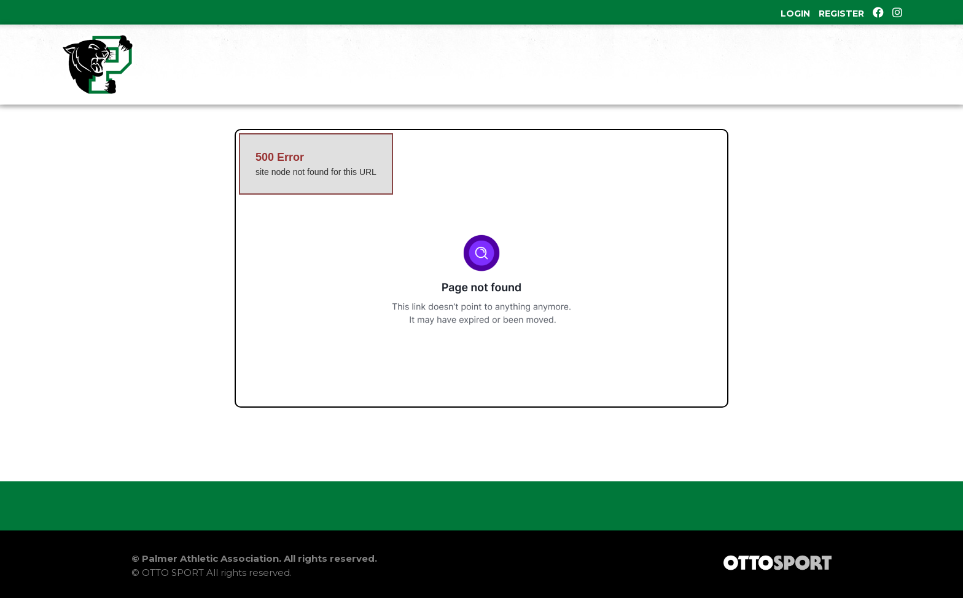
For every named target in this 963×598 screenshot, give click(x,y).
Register (841, 13)
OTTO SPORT (173, 572)
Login (795, 13)
